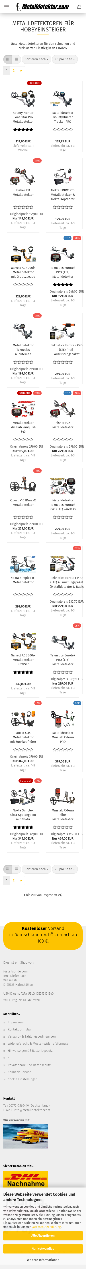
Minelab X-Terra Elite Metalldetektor (63, 815)
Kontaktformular (19, 1029)
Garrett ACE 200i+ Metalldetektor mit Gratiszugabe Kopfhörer (23, 272)
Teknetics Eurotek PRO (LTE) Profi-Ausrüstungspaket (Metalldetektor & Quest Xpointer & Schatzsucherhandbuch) (67, 350)
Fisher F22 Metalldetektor (62, 425)
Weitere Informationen (43, 1260)
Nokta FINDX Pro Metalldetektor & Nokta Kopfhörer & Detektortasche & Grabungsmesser (62, 195)
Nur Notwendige (43, 1249)
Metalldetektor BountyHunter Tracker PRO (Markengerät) (62, 117)
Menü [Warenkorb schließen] (6, 6)
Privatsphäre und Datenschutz (29, 1065)
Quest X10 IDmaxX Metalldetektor (23, 503)
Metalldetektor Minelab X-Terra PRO (63, 737)
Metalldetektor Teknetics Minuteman (23, 349)
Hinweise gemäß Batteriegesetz (30, 1051)
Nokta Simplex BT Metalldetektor (23, 580)
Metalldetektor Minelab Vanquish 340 (23, 427)
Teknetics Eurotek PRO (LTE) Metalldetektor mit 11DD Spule (62, 660)
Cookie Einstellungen (22, 1079)
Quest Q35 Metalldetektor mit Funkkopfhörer (23, 737)
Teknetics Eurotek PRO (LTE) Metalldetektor (62, 272)
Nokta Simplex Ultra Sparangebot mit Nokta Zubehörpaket (23, 815)
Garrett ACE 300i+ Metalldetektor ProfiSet (23, 660)
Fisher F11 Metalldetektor (23, 192)
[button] (7, 59)
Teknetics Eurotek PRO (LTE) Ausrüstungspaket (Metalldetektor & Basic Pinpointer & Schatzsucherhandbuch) (67, 582)
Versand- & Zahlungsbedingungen (32, 1036)
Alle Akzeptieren (43, 1236)
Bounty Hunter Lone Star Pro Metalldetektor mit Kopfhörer (23, 117)
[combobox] (36, 59)
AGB (10, 1058)
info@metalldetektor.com (32, 1110)
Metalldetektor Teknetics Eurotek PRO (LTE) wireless (63, 505)
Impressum (16, 1022)
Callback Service (19, 1072)
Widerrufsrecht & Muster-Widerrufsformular (39, 1044)
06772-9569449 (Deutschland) (29, 1106)
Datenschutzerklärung (46, 1226)
